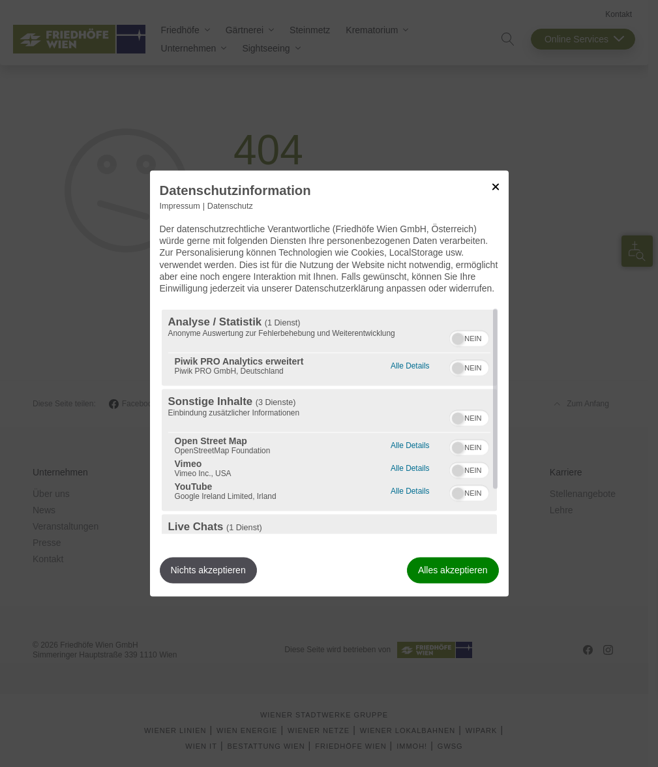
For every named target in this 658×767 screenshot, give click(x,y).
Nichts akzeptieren (208, 570)
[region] (329, 422)
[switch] (469, 337)
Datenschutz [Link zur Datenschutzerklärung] (230, 206)
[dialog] (329, 383)
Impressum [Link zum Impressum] (180, 206)
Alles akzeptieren (453, 570)
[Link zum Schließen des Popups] (495, 186)
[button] (458, 339)
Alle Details (410, 365)
